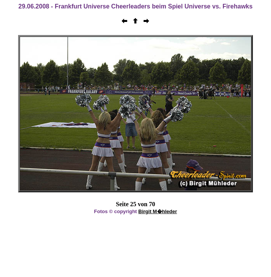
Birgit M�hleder (157, 211)
